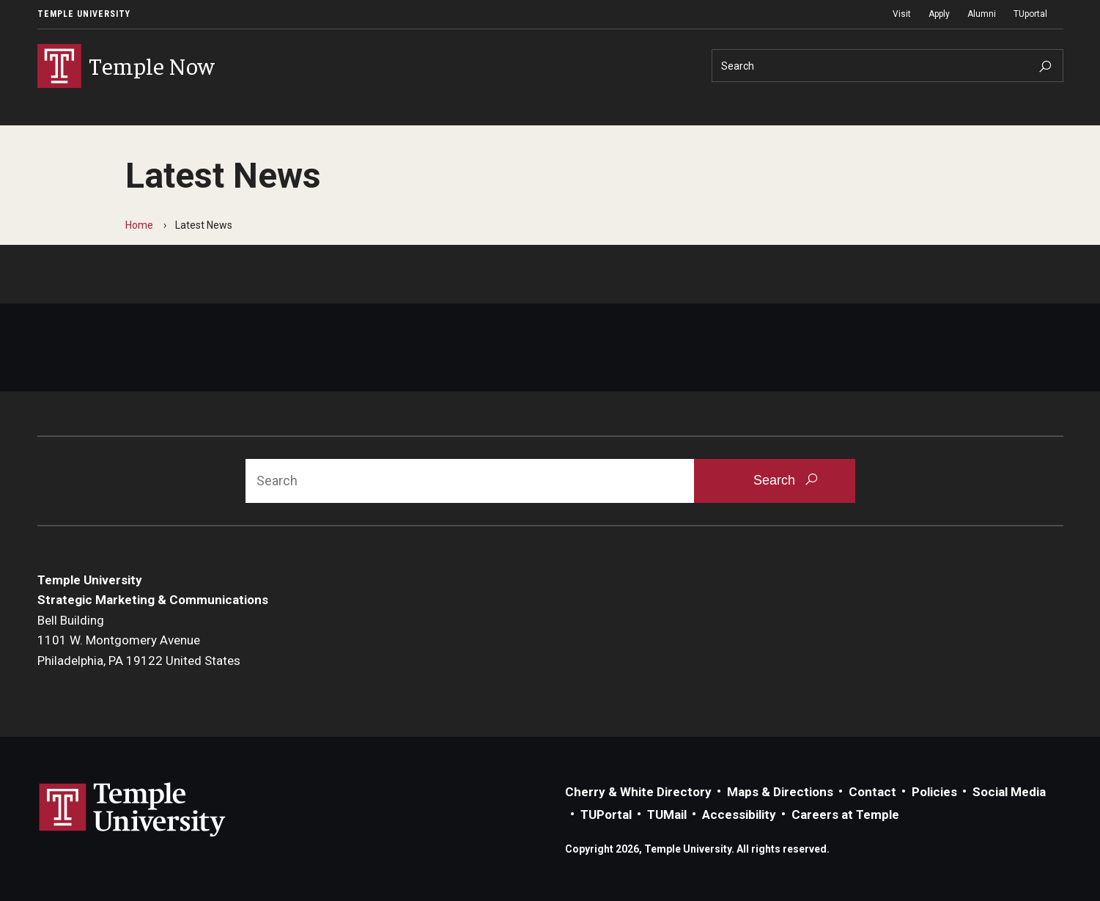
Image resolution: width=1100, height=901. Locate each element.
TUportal (1030, 14)
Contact (872, 791)
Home (139, 225)
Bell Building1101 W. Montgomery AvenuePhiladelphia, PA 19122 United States (138, 640)
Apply (939, 14)
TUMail (667, 814)
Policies (934, 791)
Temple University (83, 14)
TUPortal (606, 814)
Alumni (981, 14)
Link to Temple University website (132, 810)
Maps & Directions (780, 791)
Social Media (1009, 791)
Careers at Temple (845, 814)
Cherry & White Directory (638, 791)
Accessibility (739, 814)
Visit (902, 14)
